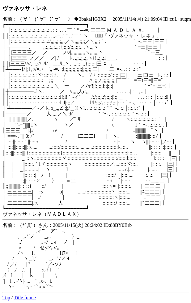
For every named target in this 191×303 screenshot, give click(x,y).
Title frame (25, 297)
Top (6, 297)
